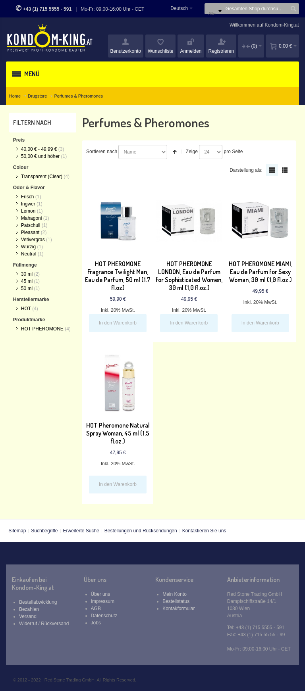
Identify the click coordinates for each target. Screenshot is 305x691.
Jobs (96, 623)
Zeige (192, 151)
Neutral (29, 254)
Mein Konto (174, 594)
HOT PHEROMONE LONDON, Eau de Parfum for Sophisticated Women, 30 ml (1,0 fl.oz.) (189, 276)
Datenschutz (104, 615)
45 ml (27, 281)
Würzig (28, 247)
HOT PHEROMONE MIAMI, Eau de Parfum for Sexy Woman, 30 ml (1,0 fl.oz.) (260, 272)
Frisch (27, 197)
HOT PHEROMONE (42, 329)
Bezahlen (29, 609)
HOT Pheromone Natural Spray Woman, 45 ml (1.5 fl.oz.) (118, 433)
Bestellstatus (175, 601)
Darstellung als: (246, 170)
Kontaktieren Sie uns (204, 531)
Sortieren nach (101, 151)
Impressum (102, 601)
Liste (285, 170)
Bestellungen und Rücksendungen (140, 531)
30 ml (27, 274)
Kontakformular (178, 608)
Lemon (28, 211)
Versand (28, 616)
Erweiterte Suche (81, 531)
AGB (96, 608)
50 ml (27, 288)
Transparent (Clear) (41, 176)
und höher (41, 156)
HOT (26, 308)
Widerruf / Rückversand (44, 623)
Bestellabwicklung (38, 602)
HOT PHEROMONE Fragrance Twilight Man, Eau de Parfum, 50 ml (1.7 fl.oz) (118, 276)
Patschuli (31, 225)
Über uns (100, 594)
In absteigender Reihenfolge (175, 152)
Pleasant (30, 232)
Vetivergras (33, 239)
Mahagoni (31, 218)
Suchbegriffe (44, 531)
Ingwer (28, 204)
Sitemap (17, 531)
